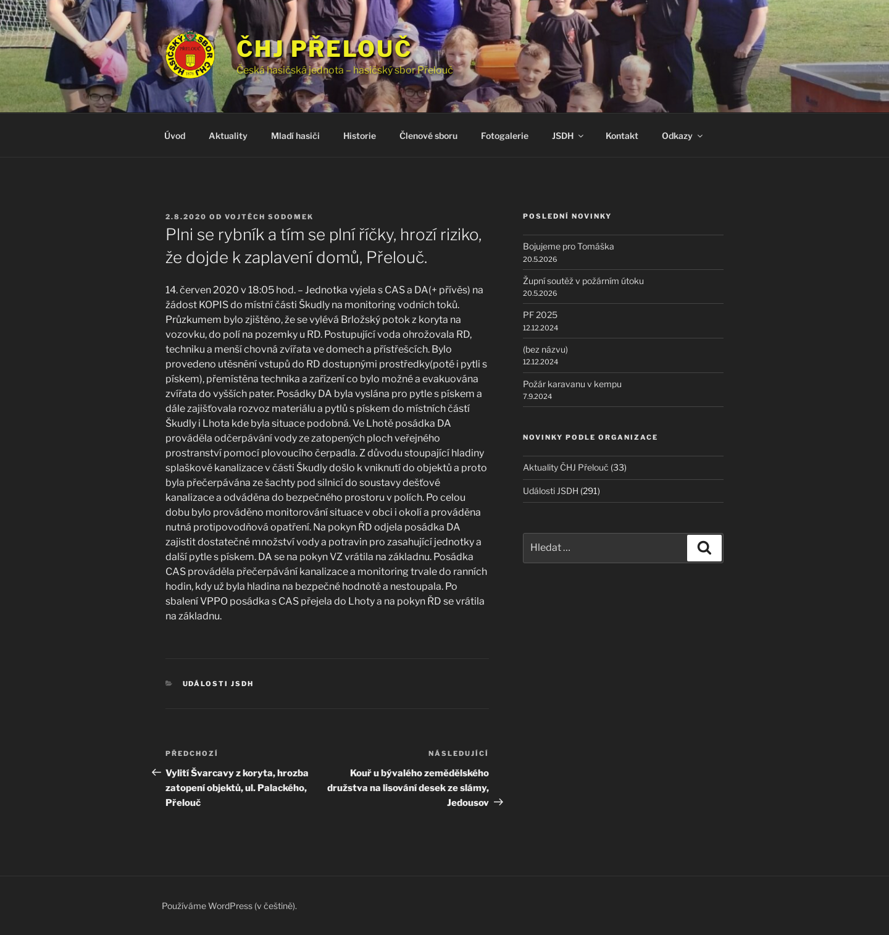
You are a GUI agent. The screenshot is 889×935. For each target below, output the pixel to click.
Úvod (174, 135)
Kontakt (622, 135)
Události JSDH (218, 683)
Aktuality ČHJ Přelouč (566, 467)
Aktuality (228, 135)
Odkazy (683, 135)
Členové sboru (428, 135)
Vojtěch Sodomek (269, 216)
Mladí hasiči (295, 135)
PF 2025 (540, 314)
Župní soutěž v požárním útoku (583, 280)
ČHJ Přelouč (324, 48)
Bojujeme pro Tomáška (568, 246)
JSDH (568, 135)
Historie (359, 135)
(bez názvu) (545, 349)
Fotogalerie (504, 135)
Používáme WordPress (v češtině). (229, 905)
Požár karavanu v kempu (572, 384)
